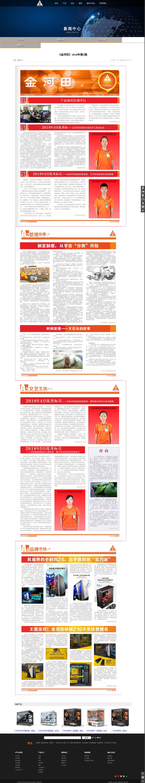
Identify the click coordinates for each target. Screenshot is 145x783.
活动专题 (63, 752)
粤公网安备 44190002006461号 (25, 780)
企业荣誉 (17, 752)
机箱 (39, 750)
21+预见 (113, 737)
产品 (64, 3)
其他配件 (40, 766)
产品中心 (41, 747)
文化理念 (17, 759)
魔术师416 (77, 737)
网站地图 (120, 776)
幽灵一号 (66, 737)
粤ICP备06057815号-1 (49, 780)
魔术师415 (44, 737)
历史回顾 (17, 755)
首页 (56, 3)
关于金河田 (19, 747)
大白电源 (85, 737)
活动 (72, 3)
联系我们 (17, 762)
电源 (39, 752)
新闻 (80, 3)
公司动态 (63, 750)
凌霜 (71, 737)
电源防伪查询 (111, 755)
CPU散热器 (92, 737)
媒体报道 (63, 755)
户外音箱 (107, 737)
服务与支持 (91, 3)
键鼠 (39, 759)
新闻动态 (64, 747)
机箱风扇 (100, 737)
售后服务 (109, 750)
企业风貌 (17, 757)
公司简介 (17, 750)
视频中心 (63, 757)
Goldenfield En (19, 764)
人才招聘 (63, 759)
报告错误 (126, 776)
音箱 (39, 755)
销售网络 (103, 3)
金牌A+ (51, 737)
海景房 (38, 737)
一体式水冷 (58, 737)
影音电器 (40, 757)
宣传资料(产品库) (89, 755)
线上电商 (86, 752)
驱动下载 (109, 752)
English (115, 776)
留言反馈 (109, 757)
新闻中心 (20, 54)
